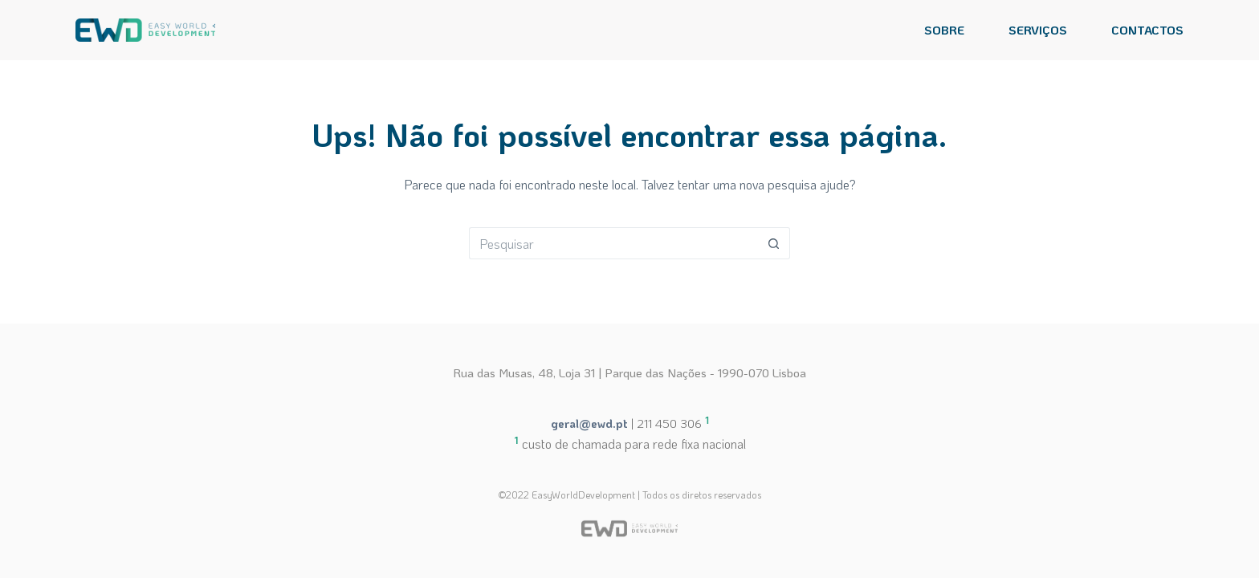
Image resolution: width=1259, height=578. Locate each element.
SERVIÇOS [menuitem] (1037, 30)
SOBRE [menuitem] (944, 30)
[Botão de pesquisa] (774, 243)
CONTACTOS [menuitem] (1147, 30)
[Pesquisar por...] (613, 243)
